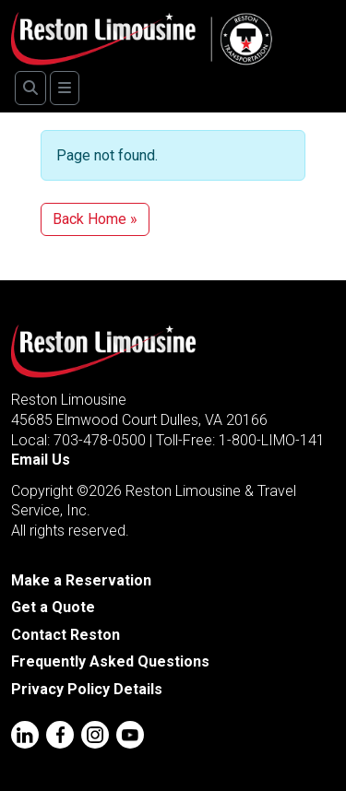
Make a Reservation (81, 580)
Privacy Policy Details (86, 689)
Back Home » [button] (95, 219)
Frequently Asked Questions (110, 661)
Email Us (40, 459)
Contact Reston (65, 634)
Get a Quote (53, 607)
